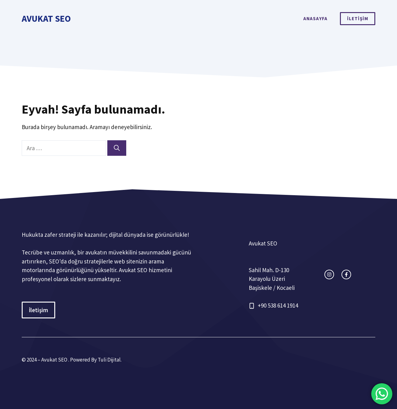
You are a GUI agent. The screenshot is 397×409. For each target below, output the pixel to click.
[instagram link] (329, 274)
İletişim (38, 310)
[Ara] (116, 148)
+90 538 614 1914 (278, 305)
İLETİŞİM (357, 18)
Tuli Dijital (109, 359)
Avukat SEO (46, 18)
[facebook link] (346, 274)
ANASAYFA (315, 18)
